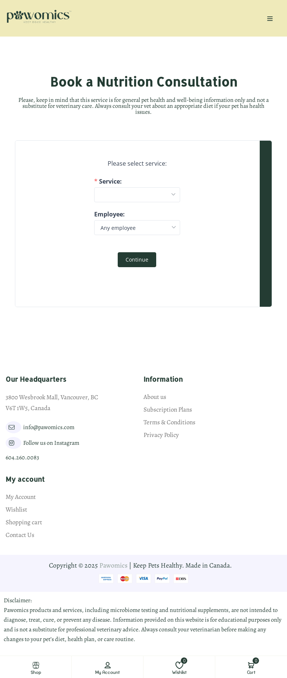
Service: (110, 181)
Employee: (109, 214)
